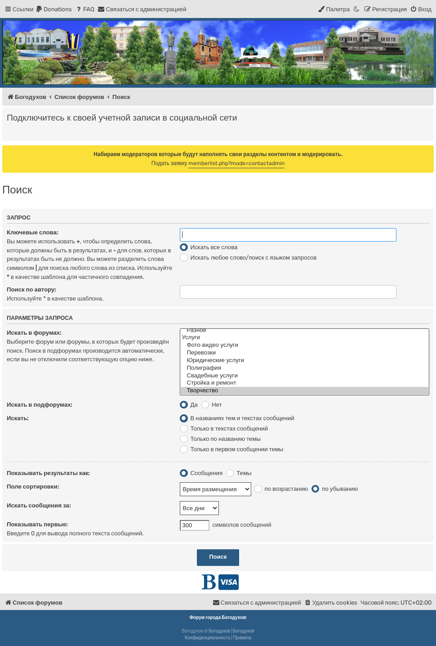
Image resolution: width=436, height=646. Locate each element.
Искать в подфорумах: (39, 404)
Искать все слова (208, 247)
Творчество (304, 391)
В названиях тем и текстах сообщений (237, 418)
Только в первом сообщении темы (231, 449)
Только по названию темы (220, 438)
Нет (211, 404)
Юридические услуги (304, 360)
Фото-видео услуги (304, 345)
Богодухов (219, 631)
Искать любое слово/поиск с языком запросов (248, 257)
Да (188, 404)
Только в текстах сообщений (224, 428)
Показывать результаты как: (48, 473)
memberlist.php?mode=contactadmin (236, 163)
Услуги (304, 337)
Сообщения (201, 473)
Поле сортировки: (33, 486)
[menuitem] (54, 9)
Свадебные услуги (304, 376)
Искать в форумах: (34, 332)
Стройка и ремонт (304, 383)
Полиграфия (304, 368)
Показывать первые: (37, 524)
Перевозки (304, 353)
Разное (304, 330)
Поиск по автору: (31, 289)
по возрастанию (281, 488)
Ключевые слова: (32, 232)
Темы (238, 473)
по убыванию (334, 488)
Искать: (18, 418)
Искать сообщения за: (39, 505)
